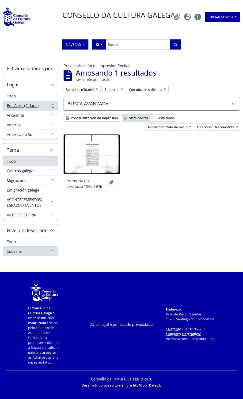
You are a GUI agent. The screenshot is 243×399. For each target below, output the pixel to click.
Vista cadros (136, 118)
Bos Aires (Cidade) (30, 107)
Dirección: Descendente (216, 127)
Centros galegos (30, 172)
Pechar (124, 65)
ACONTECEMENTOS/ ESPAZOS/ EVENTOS (30, 202)
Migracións (30, 181)
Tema (13, 150)
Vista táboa (163, 118)
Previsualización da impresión (92, 118)
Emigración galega (30, 191)
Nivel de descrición (27, 230)
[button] (177, 17)
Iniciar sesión (221, 17)
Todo (11, 96)
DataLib (155, 385)
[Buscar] (138, 44)
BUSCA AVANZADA (88, 103)
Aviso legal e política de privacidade (121, 324)
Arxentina (30, 116)
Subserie (30, 252)
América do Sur (30, 135)
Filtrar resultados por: (30, 68)
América (30, 126)
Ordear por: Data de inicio (167, 127)
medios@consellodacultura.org (190, 339)
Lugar (13, 84)
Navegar (74, 44)
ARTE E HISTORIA (30, 216)
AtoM (137, 385)
